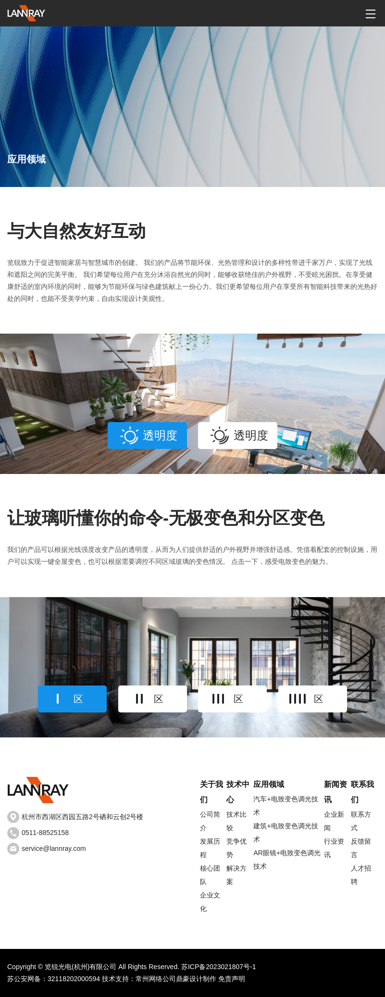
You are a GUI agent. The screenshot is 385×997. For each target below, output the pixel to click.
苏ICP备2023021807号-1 (218, 967)
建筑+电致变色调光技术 (285, 832)
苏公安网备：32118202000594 (53, 979)
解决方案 (236, 874)
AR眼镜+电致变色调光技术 (287, 859)
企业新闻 (334, 821)
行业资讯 (334, 848)
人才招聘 (361, 874)
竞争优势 (236, 848)
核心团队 (210, 874)
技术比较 (236, 821)
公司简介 (210, 821)
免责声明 (231, 979)
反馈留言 (361, 848)
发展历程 (210, 848)
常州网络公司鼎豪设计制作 (176, 979)
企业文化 (210, 901)
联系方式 (361, 821)
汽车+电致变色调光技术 (285, 805)
